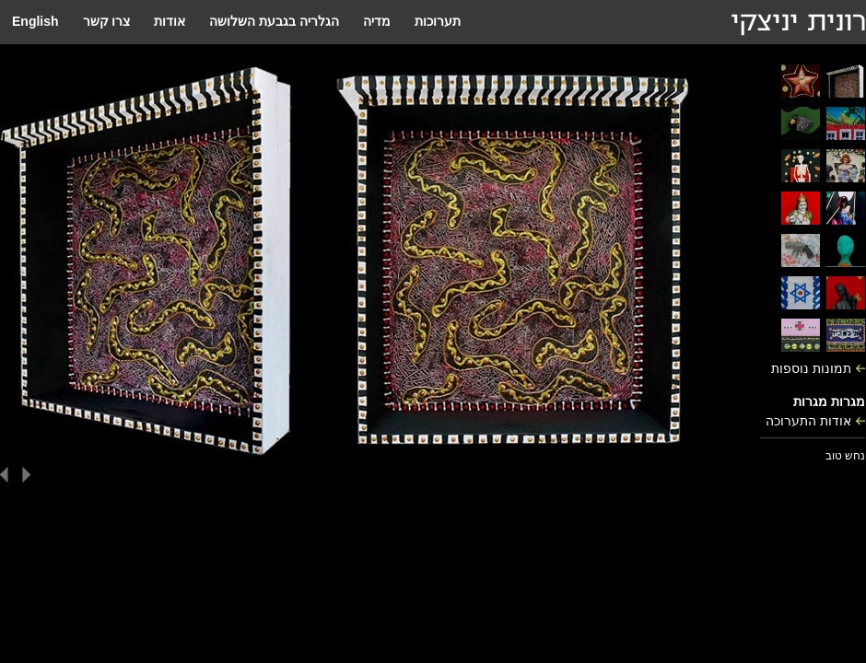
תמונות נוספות (811, 368)
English (35, 21)
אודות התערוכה (808, 420)
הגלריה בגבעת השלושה (274, 21)
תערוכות (438, 21)
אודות (169, 21)
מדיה (377, 21)
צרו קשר (107, 21)
